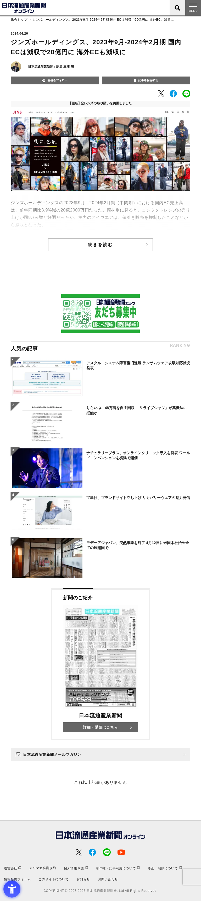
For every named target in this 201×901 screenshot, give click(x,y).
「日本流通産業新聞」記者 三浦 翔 (49, 66)
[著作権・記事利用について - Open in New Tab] (118, 868)
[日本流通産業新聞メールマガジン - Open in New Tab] (100, 754)
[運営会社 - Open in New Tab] (12, 868)
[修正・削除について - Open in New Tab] (165, 868)
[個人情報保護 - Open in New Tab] (76, 868)
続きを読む (100, 244)
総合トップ (19, 19)
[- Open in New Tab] (161, 93)
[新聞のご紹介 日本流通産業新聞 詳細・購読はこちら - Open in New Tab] (100, 664)
